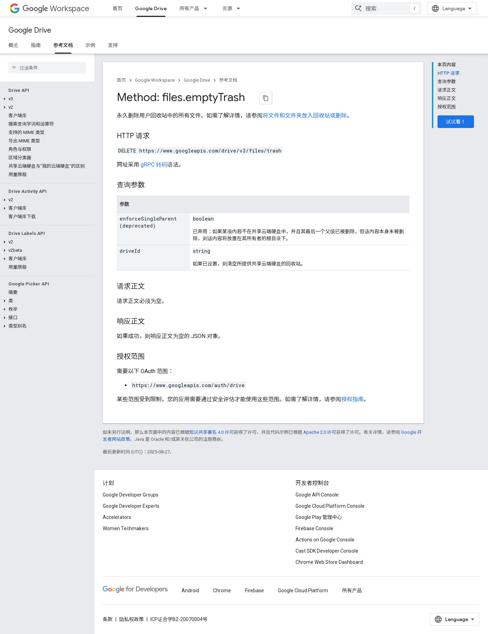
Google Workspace (155, 80)
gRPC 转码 (154, 164)
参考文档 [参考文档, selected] (63, 45)
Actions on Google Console (325, 539)
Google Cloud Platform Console (330, 506)
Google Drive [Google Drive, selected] (151, 8)
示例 (90, 45)
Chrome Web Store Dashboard (329, 562)
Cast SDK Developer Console (327, 551)
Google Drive (29, 30)
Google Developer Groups (130, 495)
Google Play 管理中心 (319, 517)
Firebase (254, 590)
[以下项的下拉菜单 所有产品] (207, 8)
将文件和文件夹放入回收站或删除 (305, 115)
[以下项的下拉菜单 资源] (240, 8)
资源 (227, 8)
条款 (108, 619)
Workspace (55, 8)
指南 (36, 45)
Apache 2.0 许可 (319, 432)
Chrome (222, 590)
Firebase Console (314, 528)
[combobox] (386, 8)
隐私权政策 (131, 619)
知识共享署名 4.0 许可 (211, 432)
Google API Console (317, 495)
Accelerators (117, 517)
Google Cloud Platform (303, 590)
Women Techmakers (126, 528)
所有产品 (189, 8)
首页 (117, 8)
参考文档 (228, 80)
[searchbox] (47, 67)
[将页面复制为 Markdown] (265, 98)
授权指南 (352, 399)
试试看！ (456, 122)
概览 (13, 45)
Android (190, 590)
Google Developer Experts (131, 506)
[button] (46, 99)
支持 (113, 45)
